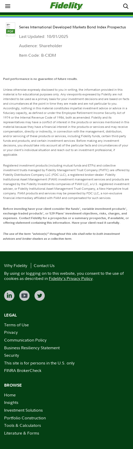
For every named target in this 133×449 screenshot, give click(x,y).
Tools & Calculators (22, 425)
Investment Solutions (23, 410)
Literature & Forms (21, 433)
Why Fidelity (15, 265)
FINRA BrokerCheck (22, 370)
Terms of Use (16, 325)
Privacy (11, 332)
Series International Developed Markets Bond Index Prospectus (72, 26)
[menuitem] (7, 6)
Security (11, 355)
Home (10, 395)
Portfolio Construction (25, 418)
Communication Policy (25, 340)
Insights (11, 402)
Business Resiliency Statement (32, 348)
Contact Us (44, 265)
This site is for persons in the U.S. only (39, 363)
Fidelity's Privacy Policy (71, 278)
